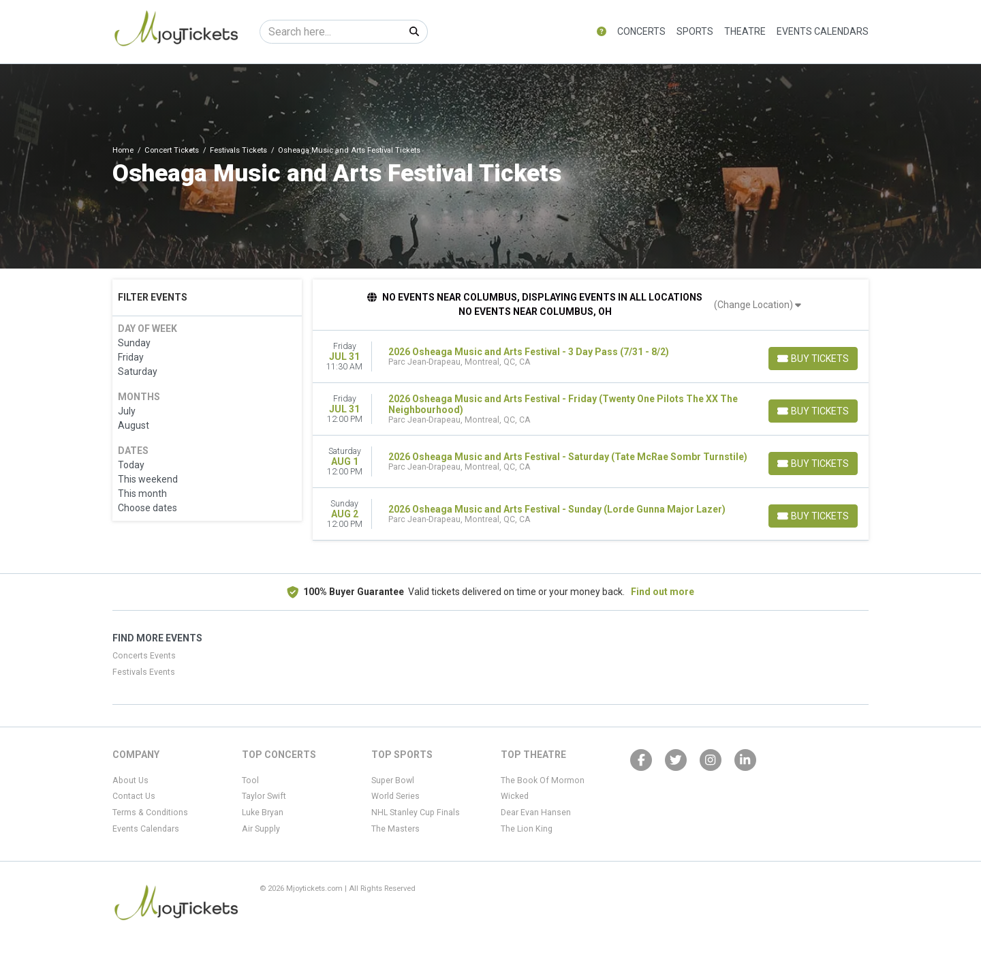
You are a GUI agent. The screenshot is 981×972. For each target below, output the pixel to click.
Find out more (662, 591)
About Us (130, 780)
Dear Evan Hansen (536, 812)
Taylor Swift (264, 796)
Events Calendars (823, 31)
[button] (601, 31)
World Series (395, 796)
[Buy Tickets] (813, 358)
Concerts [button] (641, 31)
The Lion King (526, 829)
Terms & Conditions (150, 812)
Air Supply (261, 829)
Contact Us (133, 796)
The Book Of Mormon (543, 780)
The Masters (395, 829)
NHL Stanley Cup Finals (415, 812)
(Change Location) (757, 304)
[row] (591, 357)
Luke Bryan (262, 812)
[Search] (331, 32)
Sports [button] (694, 31)
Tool (250, 780)
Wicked (515, 796)
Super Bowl (392, 780)
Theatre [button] (745, 31)
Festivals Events (143, 672)
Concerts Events (144, 655)
